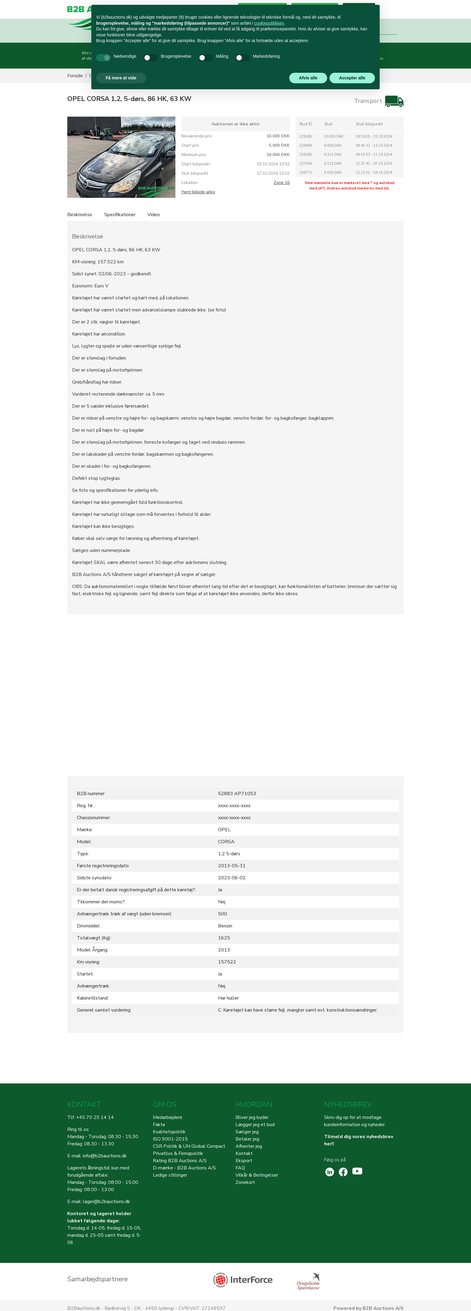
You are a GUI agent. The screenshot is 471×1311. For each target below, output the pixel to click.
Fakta (159, 1124)
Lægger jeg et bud (255, 1124)
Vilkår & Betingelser (256, 1175)
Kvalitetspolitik (169, 1132)
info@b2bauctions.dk (105, 1156)
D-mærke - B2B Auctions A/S (184, 1168)
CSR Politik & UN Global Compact (189, 1146)
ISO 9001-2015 (170, 1139)
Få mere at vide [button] (121, 77)
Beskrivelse (79, 214)
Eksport (243, 1160)
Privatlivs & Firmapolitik (178, 1153)
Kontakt (244, 1153)
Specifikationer (119, 214)
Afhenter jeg (248, 1146)
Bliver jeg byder (252, 1117)
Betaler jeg (247, 1139)
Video (153, 214)
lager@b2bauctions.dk (106, 1201)
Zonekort (245, 1182)
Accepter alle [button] (352, 77)
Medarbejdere (167, 1117)
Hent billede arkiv (198, 192)
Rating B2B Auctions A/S (180, 1160)
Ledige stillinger (170, 1175)
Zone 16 (282, 182)
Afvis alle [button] (308, 77)
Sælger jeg (247, 1132)
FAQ (240, 1168)
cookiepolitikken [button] (269, 23)
